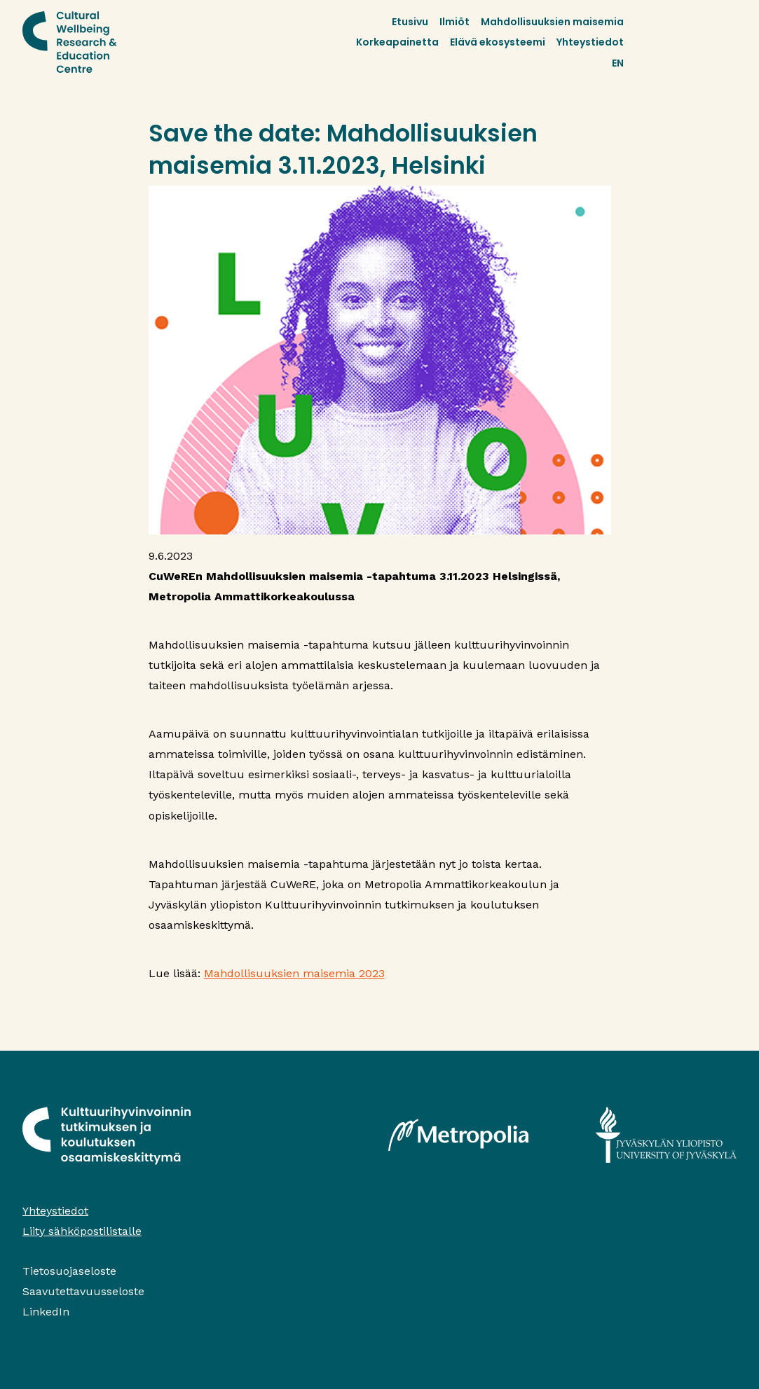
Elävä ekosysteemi (497, 42)
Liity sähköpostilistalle (82, 1231)
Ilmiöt (454, 22)
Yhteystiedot (590, 42)
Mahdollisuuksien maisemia (552, 22)
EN (618, 63)
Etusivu (410, 22)
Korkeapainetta (397, 42)
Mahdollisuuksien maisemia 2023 (294, 973)
